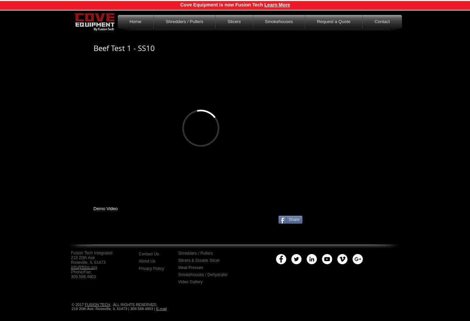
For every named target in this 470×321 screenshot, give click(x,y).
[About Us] (153, 261)
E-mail (161, 309)
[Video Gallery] (196, 282)
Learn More (277, 4)
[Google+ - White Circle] (358, 259)
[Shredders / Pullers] (200, 253)
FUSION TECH (97, 305)
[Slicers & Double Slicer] (199, 260)
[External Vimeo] (201, 128)
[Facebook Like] (137, 232)
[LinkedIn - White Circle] (312, 259)
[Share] (290, 220)
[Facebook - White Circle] (281, 259)
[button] (157, 268)
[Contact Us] (158, 254)
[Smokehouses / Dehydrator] (204, 274)
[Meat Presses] (195, 267)
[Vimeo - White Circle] (342, 259)
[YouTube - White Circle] (327, 259)
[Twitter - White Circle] (296, 259)
